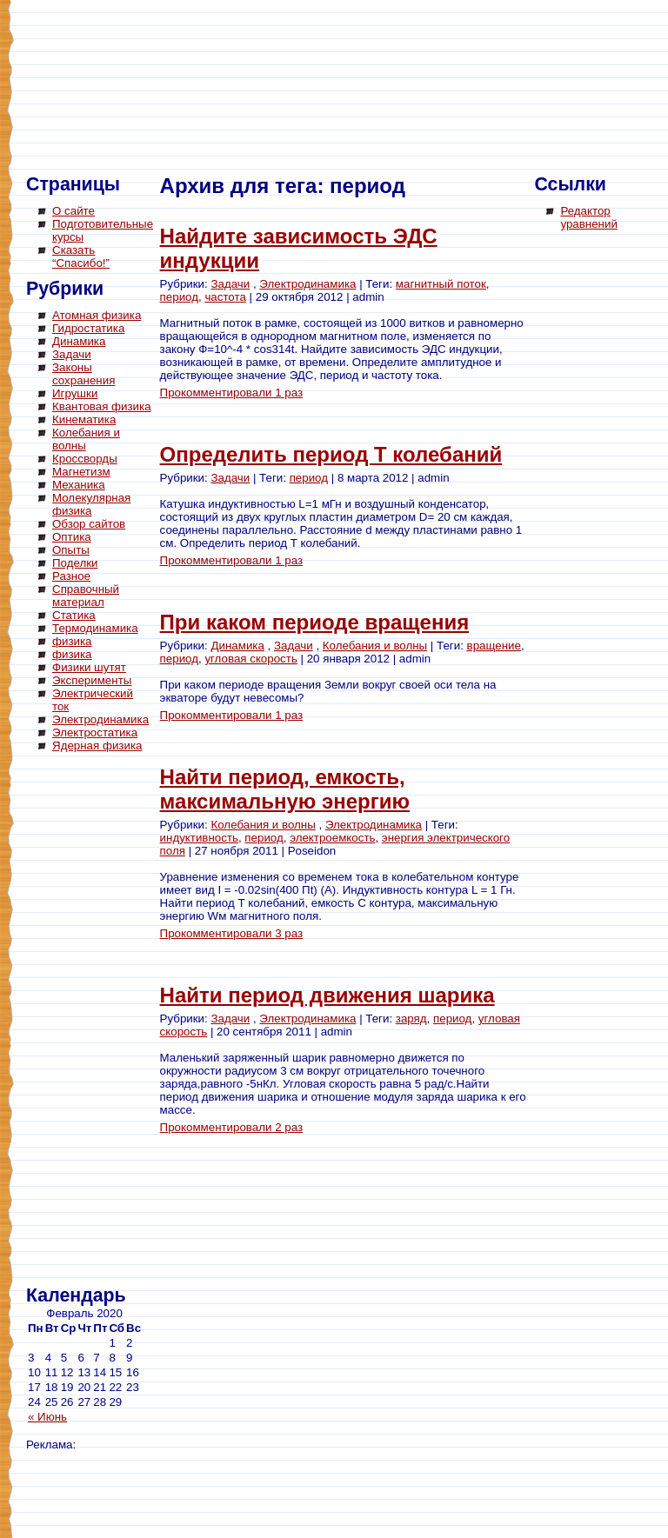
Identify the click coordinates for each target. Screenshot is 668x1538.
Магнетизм (81, 471)
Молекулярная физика (91, 504)
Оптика (71, 536)
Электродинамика (100, 719)
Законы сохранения (83, 374)
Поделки (75, 562)
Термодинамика (95, 628)
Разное (71, 576)
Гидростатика (88, 328)
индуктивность (199, 837)
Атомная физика (96, 315)
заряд (411, 1018)
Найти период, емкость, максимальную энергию (285, 789)
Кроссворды (84, 458)
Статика (74, 615)
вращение (494, 645)
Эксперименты (91, 680)
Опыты (71, 549)
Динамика (78, 341)
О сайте (73, 210)
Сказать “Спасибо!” (81, 256)
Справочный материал (85, 596)
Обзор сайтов (88, 523)
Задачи (71, 354)
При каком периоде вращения (315, 622)
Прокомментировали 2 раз (231, 1127)
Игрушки (74, 393)
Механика (78, 484)
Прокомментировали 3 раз (231, 933)
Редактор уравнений (588, 217)
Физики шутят (89, 667)
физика (72, 641)
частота (224, 296)
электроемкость (332, 837)
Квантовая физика (101, 406)
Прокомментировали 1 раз (231, 392)
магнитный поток (441, 283)
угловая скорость (250, 658)
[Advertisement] (95, 1021)
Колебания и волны (375, 645)
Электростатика (94, 732)
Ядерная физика (97, 745)
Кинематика (84, 419)
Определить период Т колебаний (331, 454)
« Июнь (47, 1416)
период (179, 296)
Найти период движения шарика (327, 995)
